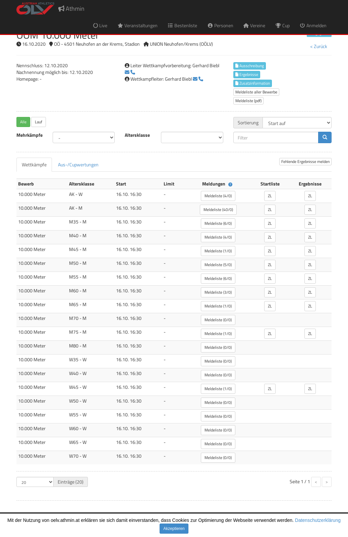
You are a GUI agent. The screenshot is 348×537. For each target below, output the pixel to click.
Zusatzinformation (252, 83)
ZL (270, 196)
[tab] (34, 165)
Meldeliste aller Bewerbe (256, 92)
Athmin (71, 8)
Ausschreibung (249, 66)
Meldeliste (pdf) (248, 100)
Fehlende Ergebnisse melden (305, 161)
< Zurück (318, 46)
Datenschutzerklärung (318, 520)
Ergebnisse (246, 74)
